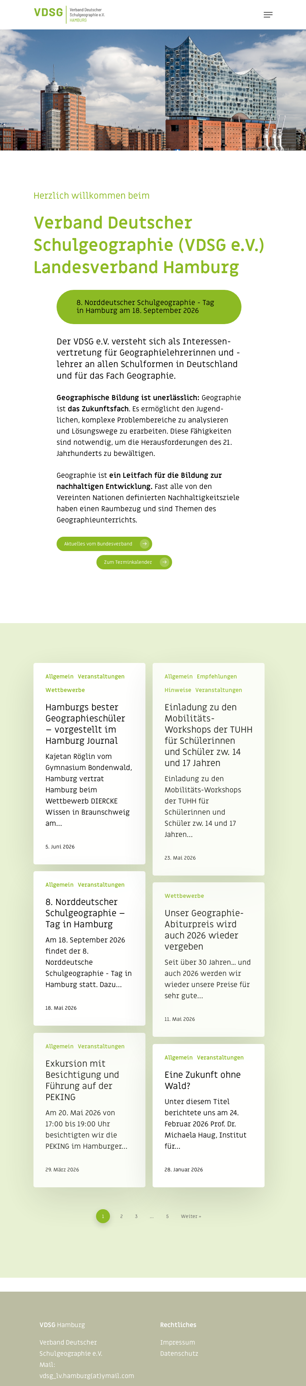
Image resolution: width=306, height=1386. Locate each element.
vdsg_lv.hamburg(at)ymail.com (86, 1376)
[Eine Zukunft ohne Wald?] (209, 1115)
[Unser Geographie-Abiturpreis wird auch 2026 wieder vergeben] (209, 959)
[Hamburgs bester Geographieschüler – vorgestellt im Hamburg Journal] (89, 763)
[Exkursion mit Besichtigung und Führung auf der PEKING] (89, 1110)
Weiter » (191, 1216)
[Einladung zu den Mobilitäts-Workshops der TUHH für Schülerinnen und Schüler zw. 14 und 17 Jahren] (209, 769)
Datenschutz (179, 1353)
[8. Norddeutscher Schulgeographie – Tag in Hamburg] (89, 948)
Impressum (177, 1342)
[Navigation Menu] (268, 15)
